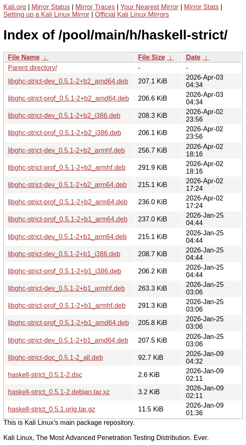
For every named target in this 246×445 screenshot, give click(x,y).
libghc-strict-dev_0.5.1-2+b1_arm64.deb (67, 236)
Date (193, 57)
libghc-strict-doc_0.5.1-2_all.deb (55, 357)
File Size (151, 57)
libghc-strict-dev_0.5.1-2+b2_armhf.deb (66, 150)
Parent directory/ (32, 67)
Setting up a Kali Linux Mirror (46, 14)
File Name (24, 57)
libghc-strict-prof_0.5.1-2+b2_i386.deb (64, 132)
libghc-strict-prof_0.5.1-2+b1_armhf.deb (67, 305)
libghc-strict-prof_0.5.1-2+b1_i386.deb (64, 271)
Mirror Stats (201, 6)
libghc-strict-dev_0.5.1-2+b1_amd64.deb (68, 340)
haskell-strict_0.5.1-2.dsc (45, 374)
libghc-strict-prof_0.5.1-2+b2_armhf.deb (67, 167)
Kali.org (14, 6)
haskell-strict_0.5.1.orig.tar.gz (51, 409)
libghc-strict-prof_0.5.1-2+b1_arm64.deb (67, 219)
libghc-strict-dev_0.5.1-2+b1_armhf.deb (66, 288)
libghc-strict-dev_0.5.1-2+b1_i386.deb (64, 254)
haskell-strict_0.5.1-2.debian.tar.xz (59, 392)
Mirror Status (50, 6)
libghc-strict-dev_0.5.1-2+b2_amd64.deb (68, 81)
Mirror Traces (95, 6)
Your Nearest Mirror (149, 6)
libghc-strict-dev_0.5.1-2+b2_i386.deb (64, 115)
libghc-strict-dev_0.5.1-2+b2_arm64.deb (67, 184)
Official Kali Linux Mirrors (132, 14)
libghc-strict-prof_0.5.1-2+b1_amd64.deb (68, 322)
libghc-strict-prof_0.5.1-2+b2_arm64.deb (67, 202)
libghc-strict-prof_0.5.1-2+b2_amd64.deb (68, 98)
